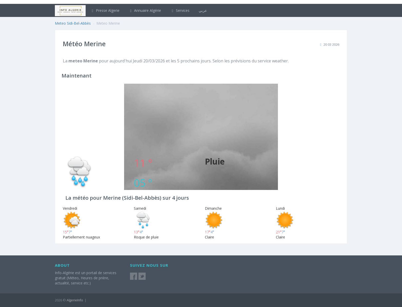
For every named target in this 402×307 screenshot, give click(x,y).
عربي (203, 10)
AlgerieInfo (75, 300)
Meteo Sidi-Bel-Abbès (73, 23)
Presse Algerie (104, 10)
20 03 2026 (331, 44)
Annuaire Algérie (145, 10)
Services (179, 10)
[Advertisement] (201, 120)
